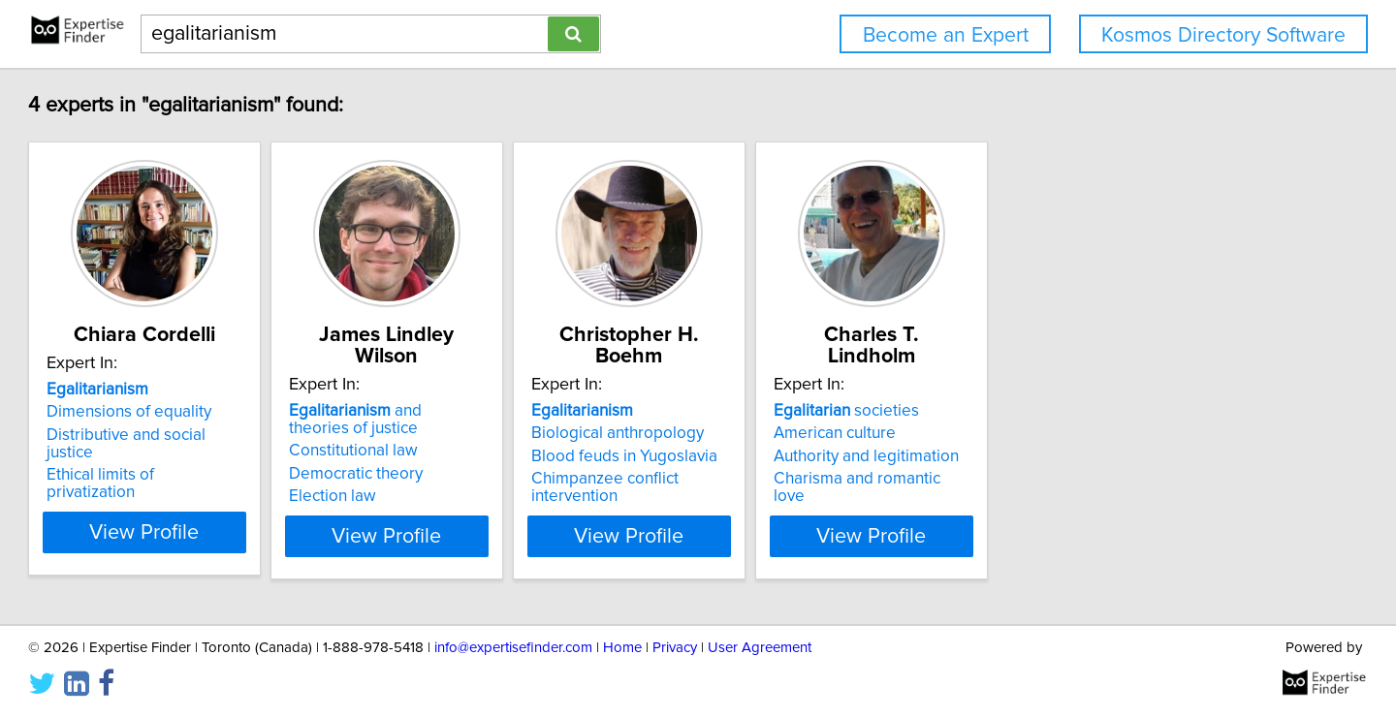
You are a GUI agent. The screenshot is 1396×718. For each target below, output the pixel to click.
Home (622, 647)
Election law (469, 496)
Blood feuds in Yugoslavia (809, 456)
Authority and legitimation (1099, 456)
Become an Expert (946, 35)
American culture (1068, 433)
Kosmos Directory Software (1223, 35)
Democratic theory (492, 474)
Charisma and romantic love (1108, 478)
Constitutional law (490, 450)
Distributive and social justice (239, 456)
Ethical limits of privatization (234, 478)
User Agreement (759, 647)
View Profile (257, 535)
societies (1080, 411)
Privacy (674, 647)
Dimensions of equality (217, 433)
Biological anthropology (802, 433)
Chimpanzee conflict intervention (835, 478)
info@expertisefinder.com (513, 647)
